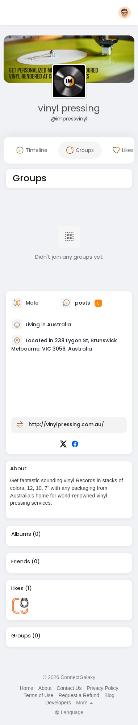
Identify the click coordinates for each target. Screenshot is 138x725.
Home (26, 688)
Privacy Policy (102, 688)
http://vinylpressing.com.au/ (66, 424)
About (45, 688)
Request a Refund (78, 695)
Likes (17, 588)
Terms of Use (38, 695)
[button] (124, 12)
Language (69, 712)
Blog (109, 695)
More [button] (84, 702)
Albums (21, 534)
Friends (20, 561)
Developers (58, 702)
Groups (21, 636)
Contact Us (69, 688)
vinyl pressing (69, 108)
